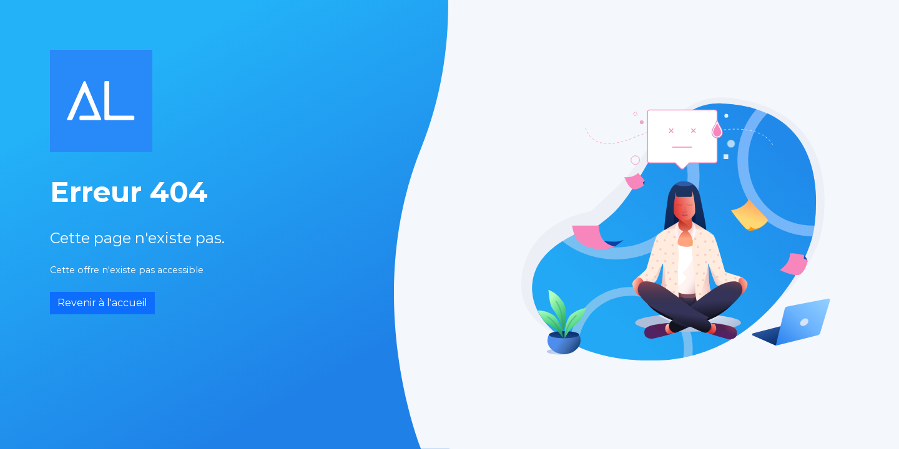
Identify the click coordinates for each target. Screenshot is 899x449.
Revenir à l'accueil (102, 303)
